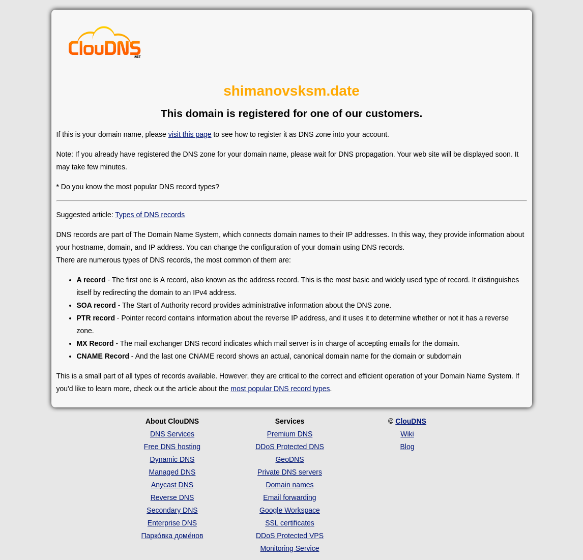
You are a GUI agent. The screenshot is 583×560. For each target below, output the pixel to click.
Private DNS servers (289, 472)
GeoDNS (289, 459)
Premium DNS (289, 434)
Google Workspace (289, 510)
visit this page (190, 134)
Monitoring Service (289, 548)
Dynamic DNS (172, 459)
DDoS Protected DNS (289, 447)
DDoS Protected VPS (290, 536)
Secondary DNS (172, 510)
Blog (407, 447)
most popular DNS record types (280, 389)
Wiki (407, 434)
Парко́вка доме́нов (172, 536)
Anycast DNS (172, 485)
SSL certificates (289, 523)
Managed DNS (172, 472)
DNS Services (172, 434)
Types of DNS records (150, 215)
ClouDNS (410, 421)
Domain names (289, 485)
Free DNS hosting (172, 447)
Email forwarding (289, 497)
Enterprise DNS (172, 523)
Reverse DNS (172, 497)
